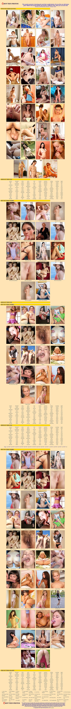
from (23, 188)
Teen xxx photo (28, 300)
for (22, 186)
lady (34, 192)
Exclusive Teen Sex (13, 364)
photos (45, 185)
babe (10, 189)
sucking (57, 181)
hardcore (28, 192)
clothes (16, 191)
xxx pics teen (58, 220)
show (51, 187)
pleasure (45, 189)
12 (53, 446)
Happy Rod (43, 404)
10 (45, 446)
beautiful (10, 191)
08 (36, 446)
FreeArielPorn (28, 324)
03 (15, 446)
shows (51, 189)
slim (51, 192)
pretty (45, 193)
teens (57, 188)
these (57, 196)
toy (61, 185)
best (11, 196)
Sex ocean (13, 648)
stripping (51, 196)
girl (22, 198)
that (57, 189)
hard (28, 191)
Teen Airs (58, 324)
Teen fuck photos (58, 280)
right (51, 182)
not (40, 193)
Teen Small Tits (28, 668)
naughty (40, 191)
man (40, 187)
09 (41, 446)
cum (17, 193)
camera (16, 187)
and (10, 186)
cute (17, 194)
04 (19, 446)
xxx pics (43, 240)
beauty (10, 192)
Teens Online (43, 628)
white (62, 194)
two (61, 186)
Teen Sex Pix (13, 344)
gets (23, 196)
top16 (18, 700)
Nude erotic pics (43, 324)
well (62, 189)
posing (45, 192)
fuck (23, 189)
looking (34, 198)
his (34, 182)
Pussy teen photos (13, 280)
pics (46, 186)
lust (40, 183)
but (17, 186)
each (22, 182)
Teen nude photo (43, 260)
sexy (51, 185)
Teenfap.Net (53, 700)
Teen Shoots (58, 344)
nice (40, 192)
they (57, 197)
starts (51, 194)
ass (10, 187)
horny (34, 183)
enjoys (22, 183)
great (28, 187)
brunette (17, 185)
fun (22, 193)
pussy (45, 194)
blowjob (17, 181)
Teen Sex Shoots (43, 668)
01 (7, 446)
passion (45, 182)
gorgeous (28, 186)
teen (57, 187)
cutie (17, 196)
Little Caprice (58, 260)
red (45, 197)
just (34, 191)
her (28, 197)
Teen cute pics (28, 344)
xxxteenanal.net (58, 648)
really (45, 196)
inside (34, 188)
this (57, 198)
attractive (11, 188)
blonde (10, 198)
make (40, 185)
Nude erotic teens (43, 280)
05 (24, 446)
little (34, 196)
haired (28, 189)
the (57, 191)
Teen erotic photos (13, 240)
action (10, 181)
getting (22, 197)
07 (32, 446)
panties (45, 181)
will (61, 196)
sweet (57, 183)
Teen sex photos (28, 280)
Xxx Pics (37, 692)
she (51, 186)
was (62, 188)
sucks (57, 182)
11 (49, 446)
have (28, 194)
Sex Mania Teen (13, 220)
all (10, 183)
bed (10, 193)
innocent (34, 187)
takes (57, 185)
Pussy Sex (43, 344)
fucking (22, 192)
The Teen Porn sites (13, 384)
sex (51, 183)
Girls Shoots (13, 260)
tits (61, 183)
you (61, 198)
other (40, 198)
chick (17, 189)
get (22, 194)
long (34, 197)
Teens (43, 364)
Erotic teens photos (43, 300)
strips (51, 197)
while (62, 193)
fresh (22, 187)
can (17, 188)
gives (28, 182)
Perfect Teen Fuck (28, 648)
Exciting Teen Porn (13, 608)
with (62, 197)
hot (34, 185)
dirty (23, 181)
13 (58, 446)
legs (34, 193)
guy (28, 188)
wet (61, 191)
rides (46, 198)
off (40, 196)
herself (28, 198)
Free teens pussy (43, 220)
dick (17, 197)
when (62, 192)
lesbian (34, 194)
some (51, 193)
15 (66, 446)
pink (46, 187)
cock (17, 192)
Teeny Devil (28, 628)
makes (40, 186)
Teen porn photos (58, 240)
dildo (17, 198)
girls (28, 181)
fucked (22, 191)
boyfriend (17, 183)
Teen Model (43, 384)
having (28, 196)
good (28, 185)
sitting (51, 191)
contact (52, 707)
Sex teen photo (28, 220)
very (62, 187)
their (57, 192)
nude (40, 194)
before (10, 194)
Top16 (58, 384)
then (57, 194)
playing (45, 188)
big (10, 197)
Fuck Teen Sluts (28, 608)
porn (46, 191)
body (17, 182)
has (28, 193)
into (34, 189)
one (40, 197)
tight (62, 181)
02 (11, 446)
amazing (10, 185)
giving (28, 183)
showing (51, 188)
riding (51, 181)
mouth (40, 188)
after (11, 182)
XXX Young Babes (28, 240)
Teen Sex (13, 324)
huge (34, 186)
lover (40, 182)
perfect (45, 183)
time (62, 182)
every (22, 185)
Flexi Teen (58, 628)
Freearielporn (46, 694)
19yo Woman (28, 384)
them (57, 193)
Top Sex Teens (13, 628)
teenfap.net (58, 608)
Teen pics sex (28, 260)
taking (57, 186)
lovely (40, 181)
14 (62, 446)
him (34, 181)
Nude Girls (28, 404)
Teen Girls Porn (43, 648)
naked (40, 189)
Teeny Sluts (28, 364)
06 (28, 446)
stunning (51, 198)
